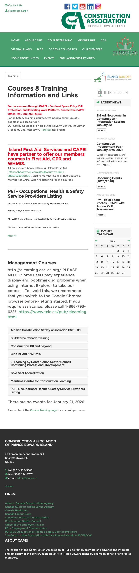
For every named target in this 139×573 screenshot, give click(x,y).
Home (15, 40)
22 (112, 267)
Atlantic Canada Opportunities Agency (29, 503)
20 (102, 267)
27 (102, 273)
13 (102, 261)
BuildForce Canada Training (30, 338)
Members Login (16, 10)
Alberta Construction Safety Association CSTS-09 (46, 330)
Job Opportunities (25, 58)
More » (101, 130)
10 (123, 256)
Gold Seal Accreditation (27, 373)
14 (107, 261)
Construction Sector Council (23, 521)
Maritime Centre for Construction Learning (41, 381)
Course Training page (43, 410)
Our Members (92, 49)
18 (126, 92)
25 (128, 267)
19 (96, 267)
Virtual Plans (21, 49)
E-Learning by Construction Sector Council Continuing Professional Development (41, 363)
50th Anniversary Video (77, 58)
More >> (12, 235)
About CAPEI (33, 40)
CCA (103, 40)
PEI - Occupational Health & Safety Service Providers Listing (48, 390)
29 (112, 273)
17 (121, 92)
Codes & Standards (63, 49)
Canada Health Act (16, 510)
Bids (40, 49)
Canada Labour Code (18, 514)
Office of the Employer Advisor (24, 524)
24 (123, 267)
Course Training (60, 40)
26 (96, 273)
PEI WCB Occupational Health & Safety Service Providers (41, 531)
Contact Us (13, 5)
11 (128, 256)
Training (13, 76)
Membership (86, 40)
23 (118, 267)
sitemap (9, 486)
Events (49, 58)
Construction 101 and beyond (31, 346)
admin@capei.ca (27, 478)
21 (107, 267)
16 (118, 261)
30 (118, 273)
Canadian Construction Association (27, 517)
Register (46, 129)
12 (96, 261)
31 (123, 273)
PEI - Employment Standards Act (26, 528)
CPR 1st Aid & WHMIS (26, 354)
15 (113, 261)
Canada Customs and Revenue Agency (29, 506)
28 (107, 273)
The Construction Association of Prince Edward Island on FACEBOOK (48, 535)
